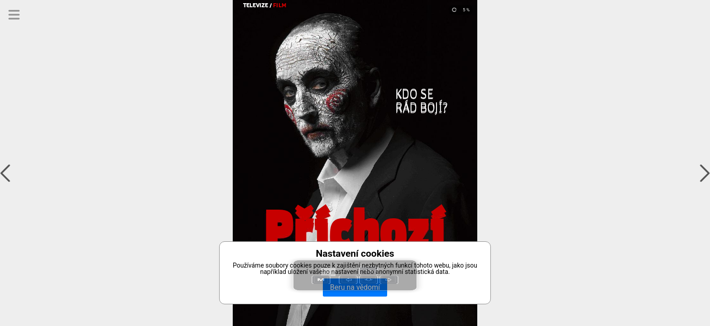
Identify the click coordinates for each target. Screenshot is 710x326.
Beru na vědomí (355, 287)
